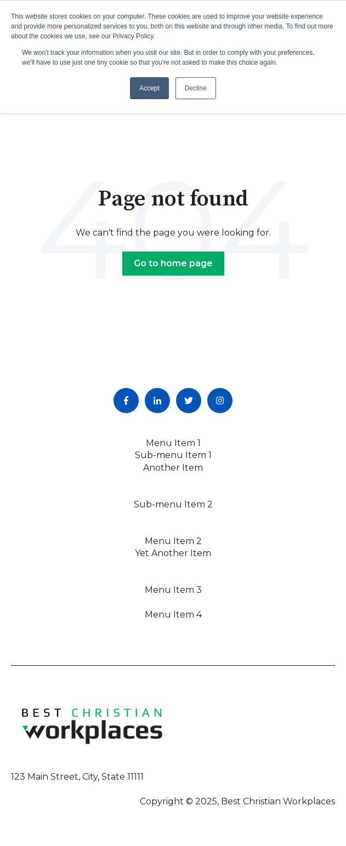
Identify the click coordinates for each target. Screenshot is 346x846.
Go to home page (173, 263)
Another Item (173, 467)
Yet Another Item (173, 553)
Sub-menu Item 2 (173, 504)
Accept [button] (149, 88)
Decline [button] (196, 88)
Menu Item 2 (173, 541)
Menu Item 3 (173, 590)
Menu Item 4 (173, 614)
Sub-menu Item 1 (173, 455)
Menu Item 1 (173, 443)
